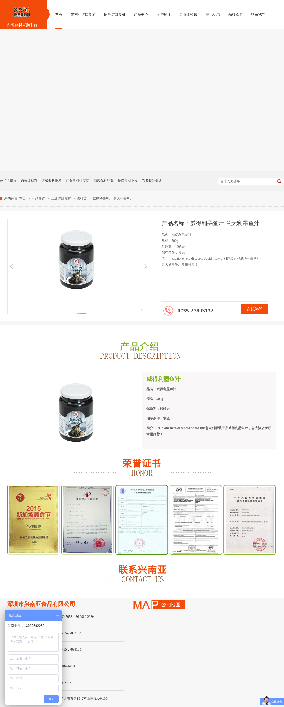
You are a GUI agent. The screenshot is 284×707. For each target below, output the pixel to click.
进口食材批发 (128, 181)
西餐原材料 (29, 181)
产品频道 (39, 198)
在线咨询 (254, 309)
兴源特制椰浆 (152, 181)
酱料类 (82, 198)
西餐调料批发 (52, 181)
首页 (23, 198)
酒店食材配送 (103, 181)
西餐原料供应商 (77, 181)
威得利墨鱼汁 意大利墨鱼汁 (113, 198)
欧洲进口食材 (61, 198)
